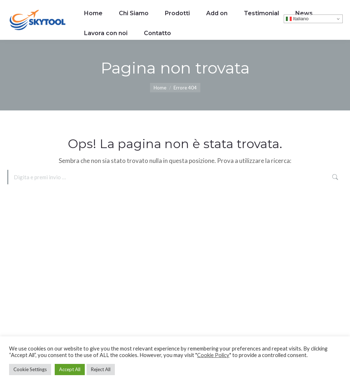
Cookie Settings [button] (30, 369)
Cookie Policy (213, 355)
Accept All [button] (69, 369)
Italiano (297, 19)
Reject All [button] (101, 369)
